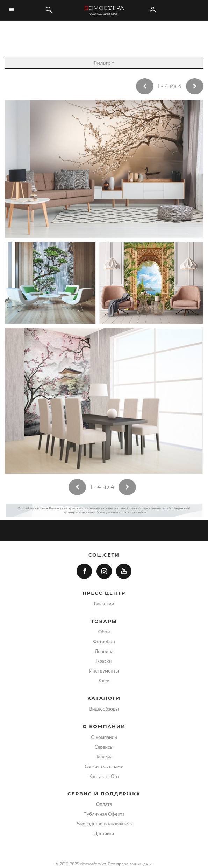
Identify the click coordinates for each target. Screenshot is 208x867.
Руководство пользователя (104, 823)
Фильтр (104, 63)
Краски (104, 661)
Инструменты (104, 671)
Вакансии (104, 604)
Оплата (104, 804)
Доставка (104, 833)
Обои (104, 631)
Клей (104, 680)
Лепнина (104, 651)
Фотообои (104, 641)
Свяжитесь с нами (104, 766)
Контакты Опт (103, 776)
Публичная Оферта (103, 814)
